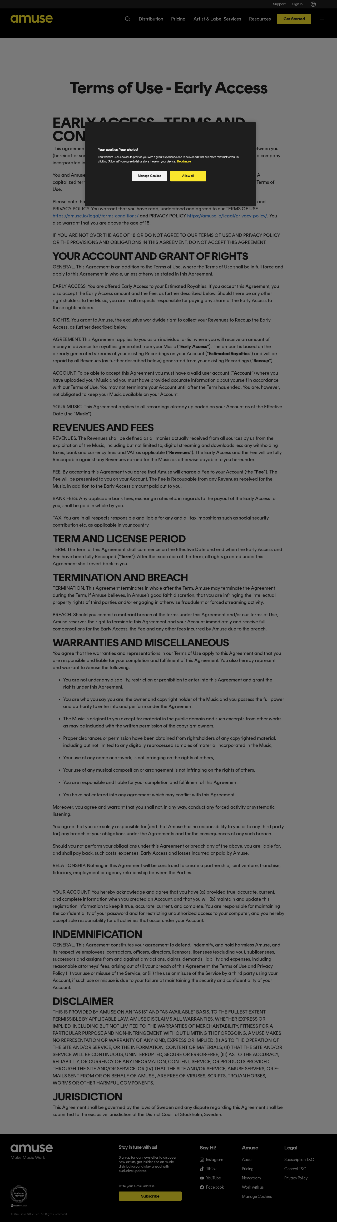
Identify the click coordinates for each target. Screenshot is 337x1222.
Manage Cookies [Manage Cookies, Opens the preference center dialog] (149, 176)
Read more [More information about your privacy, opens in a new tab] (184, 161)
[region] (170, 164)
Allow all (188, 176)
